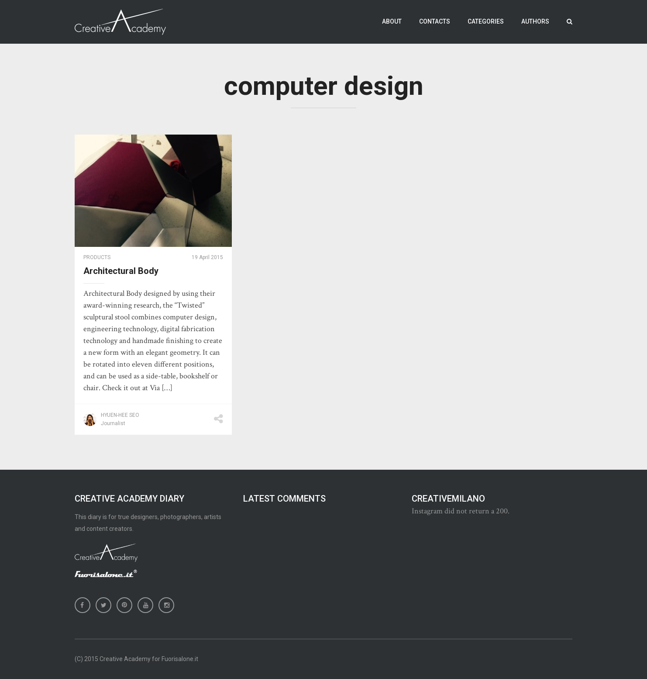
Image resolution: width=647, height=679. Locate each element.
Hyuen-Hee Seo (120, 415)
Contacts (434, 21)
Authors (535, 21)
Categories (486, 21)
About (392, 21)
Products (96, 257)
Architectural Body (120, 271)
